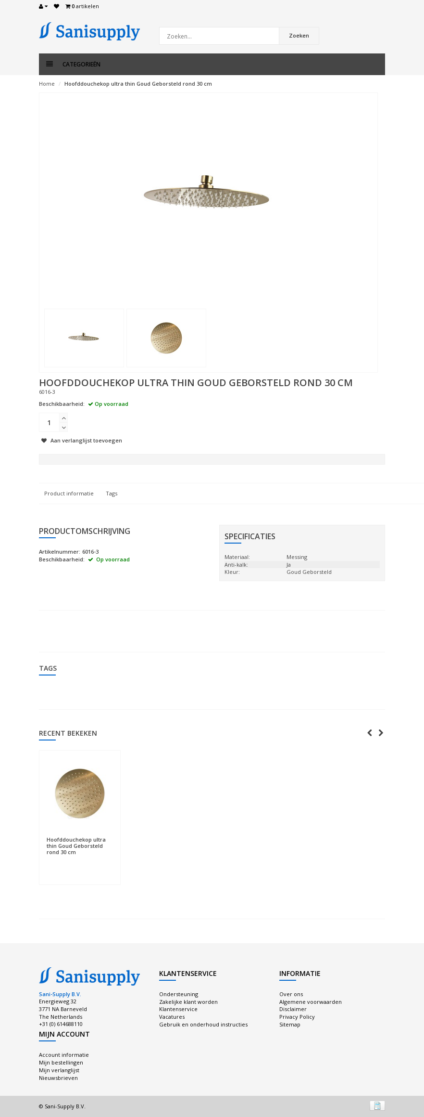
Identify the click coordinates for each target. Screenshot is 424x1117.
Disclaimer (293, 1009)
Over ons (291, 994)
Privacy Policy (297, 1016)
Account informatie (64, 1054)
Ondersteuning (178, 994)
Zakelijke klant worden (188, 1001)
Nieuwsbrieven (58, 1077)
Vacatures (172, 1016)
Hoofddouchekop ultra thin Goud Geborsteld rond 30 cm (138, 83)
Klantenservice (178, 1009)
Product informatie (69, 493)
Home (47, 83)
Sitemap (289, 1024)
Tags (111, 493)
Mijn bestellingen (61, 1062)
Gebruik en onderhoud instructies (203, 1024)
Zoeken (299, 35)
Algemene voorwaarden (310, 1001)
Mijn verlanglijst (59, 1070)
